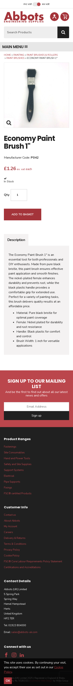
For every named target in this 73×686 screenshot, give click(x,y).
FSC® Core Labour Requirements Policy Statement (33, 561)
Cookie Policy (11, 555)
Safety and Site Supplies (18, 464)
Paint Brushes (15, 58)
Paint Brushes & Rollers (42, 55)
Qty (6, 195)
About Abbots (12, 521)
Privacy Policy (12, 550)
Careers (8, 532)
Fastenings (10, 447)
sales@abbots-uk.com (24, 632)
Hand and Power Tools (17, 458)
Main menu (15, 46)
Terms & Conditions (15, 544)
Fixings (8, 487)
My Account (10, 526)
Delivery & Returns (15, 538)
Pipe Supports (12, 482)
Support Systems (14, 470)
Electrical (9, 476)
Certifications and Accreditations (22, 567)
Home (7, 55)
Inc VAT (28, 4)
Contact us (10, 515)
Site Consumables (14, 452)
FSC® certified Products (18, 493)
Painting (18, 55)
